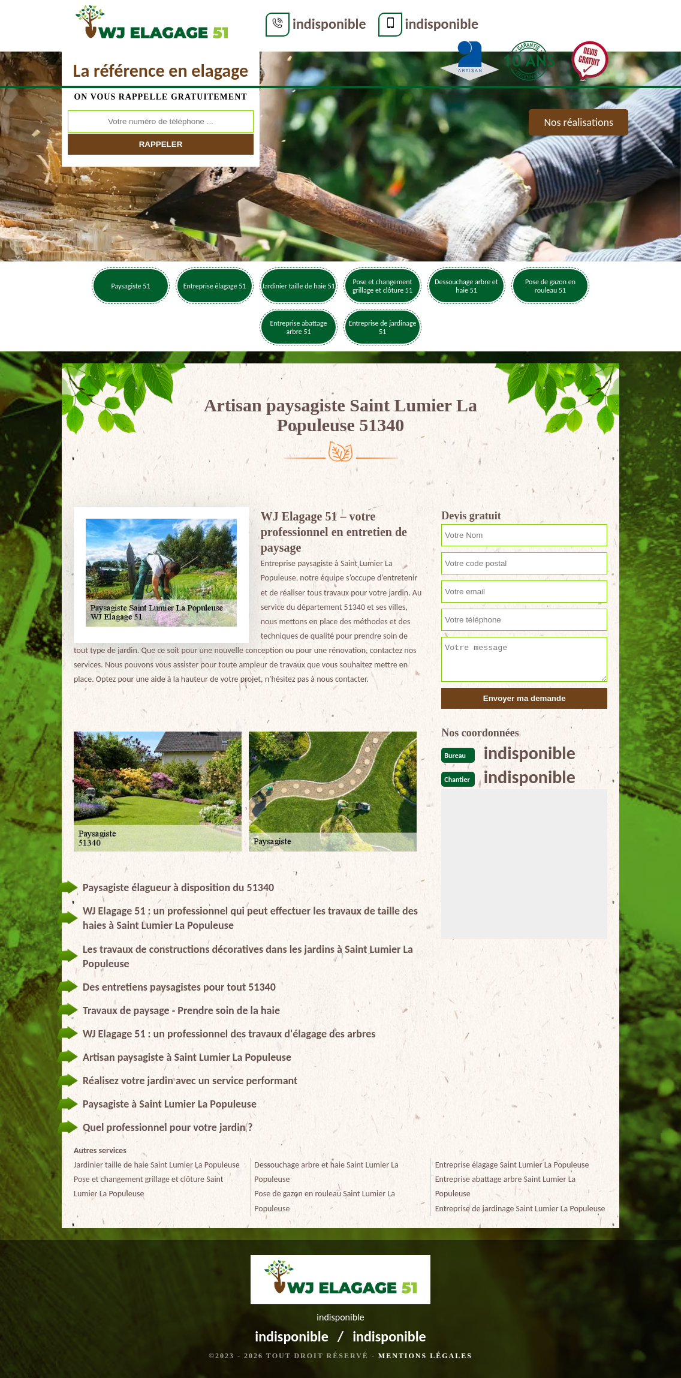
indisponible (329, 23)
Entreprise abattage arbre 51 (298, 327)
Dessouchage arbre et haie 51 (466, 286)
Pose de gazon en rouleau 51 (550, 286)
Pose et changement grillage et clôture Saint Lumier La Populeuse (149, 1186)
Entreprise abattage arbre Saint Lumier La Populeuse (505, 1186)
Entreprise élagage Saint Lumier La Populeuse (512, 1165)
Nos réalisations (578, 122)
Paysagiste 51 (131, 286)
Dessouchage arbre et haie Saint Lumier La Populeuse (326, 1172)
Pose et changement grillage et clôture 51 (382, 286)
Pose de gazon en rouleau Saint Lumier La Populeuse (324, 1201)
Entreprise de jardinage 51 (383, 327)
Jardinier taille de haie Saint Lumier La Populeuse (157, 1165)
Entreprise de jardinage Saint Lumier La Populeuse (520, 1209)
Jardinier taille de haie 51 (298, 286)
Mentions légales (425, 1356)
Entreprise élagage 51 (214, 286)
